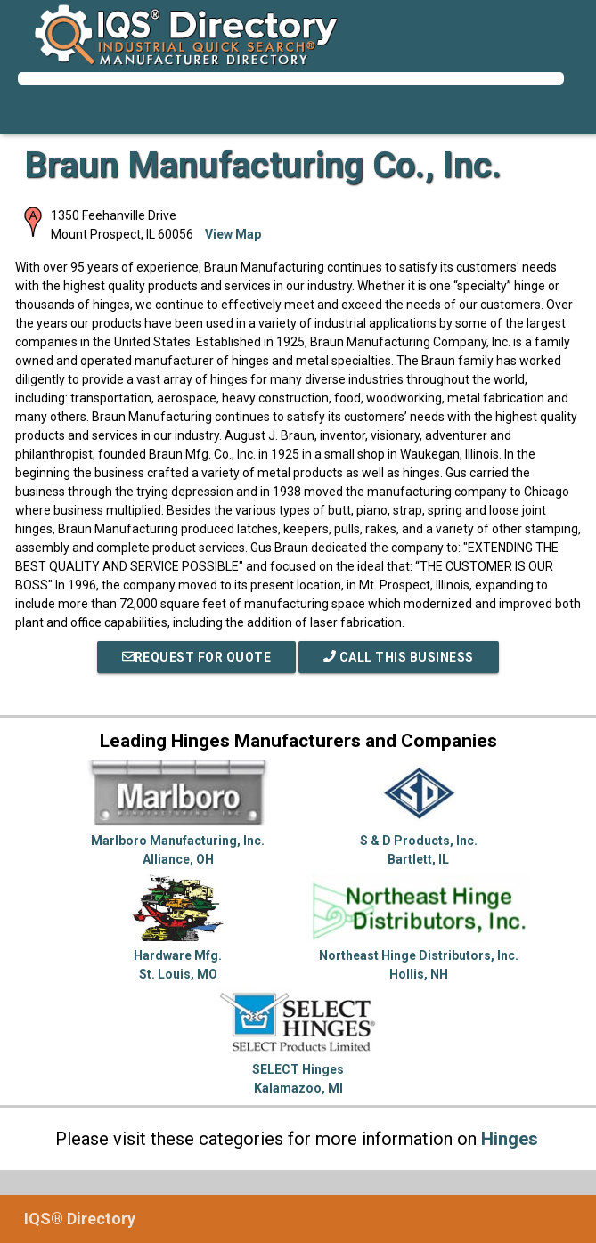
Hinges (509, 1139)
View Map (233, 234)
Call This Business (398, 657)
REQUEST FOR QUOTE (197, 657)
